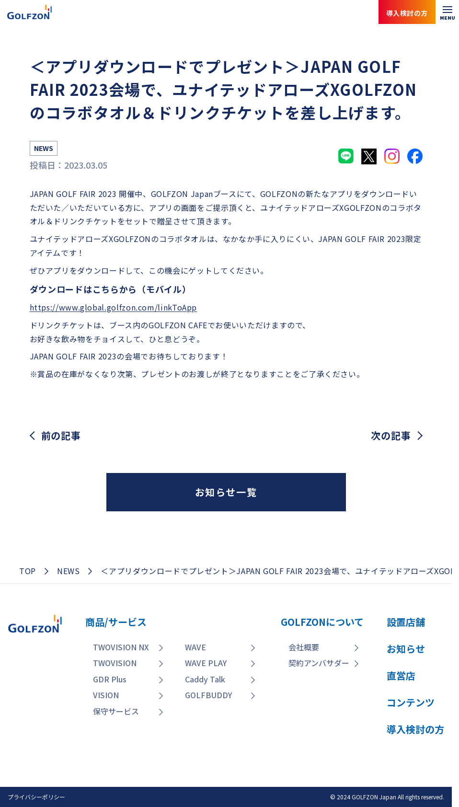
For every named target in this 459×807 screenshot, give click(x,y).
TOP (27, 570)
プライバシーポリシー (36, 797)
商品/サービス (116, 622)
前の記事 (61, 435)
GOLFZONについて (322, 622)
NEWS (68, 570)
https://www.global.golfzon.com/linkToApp (113, 307)
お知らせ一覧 (226, 492)
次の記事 (391, 435)
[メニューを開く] (447, 12)
